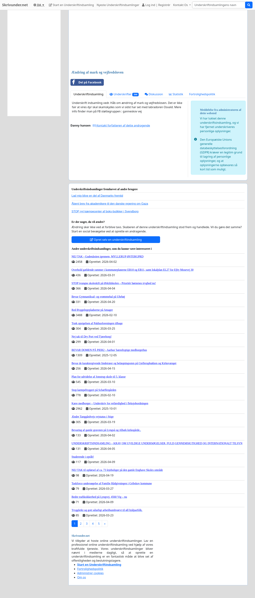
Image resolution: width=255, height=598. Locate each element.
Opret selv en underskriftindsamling (116, 240)
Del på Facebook (86, 82)
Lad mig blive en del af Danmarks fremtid (97, 195)
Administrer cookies (90, 573)
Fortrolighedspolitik (202, 94)
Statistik (176, 94)
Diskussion (154, 94)
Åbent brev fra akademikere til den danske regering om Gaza (110, 203)
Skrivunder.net (15, 4)
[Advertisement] (158, 40)
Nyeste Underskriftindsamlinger (118, 5)
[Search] (218, 5)
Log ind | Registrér (156, 5)
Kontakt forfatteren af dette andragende (121, 125)
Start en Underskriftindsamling (71, 5)
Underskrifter (124, 94)
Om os (81, 577)
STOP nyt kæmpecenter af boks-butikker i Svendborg (105, 211)
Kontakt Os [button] (181, 5)
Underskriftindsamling (88, 94)
